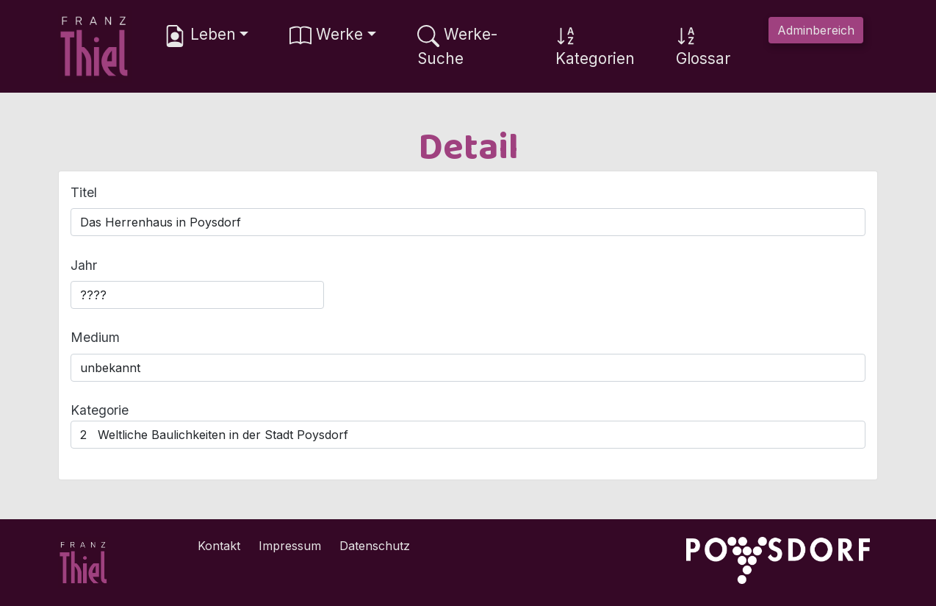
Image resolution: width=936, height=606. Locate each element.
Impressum (290, 545)
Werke (326, 36)
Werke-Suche (457, 46)
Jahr (84, 265)
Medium (95, 337)
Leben (200, 36)
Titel (84, 192)
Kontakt (219, 545)
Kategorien (595, 46)
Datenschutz (374, 545)
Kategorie (100, 410)
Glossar (703, 46)
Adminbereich (815, 30)
